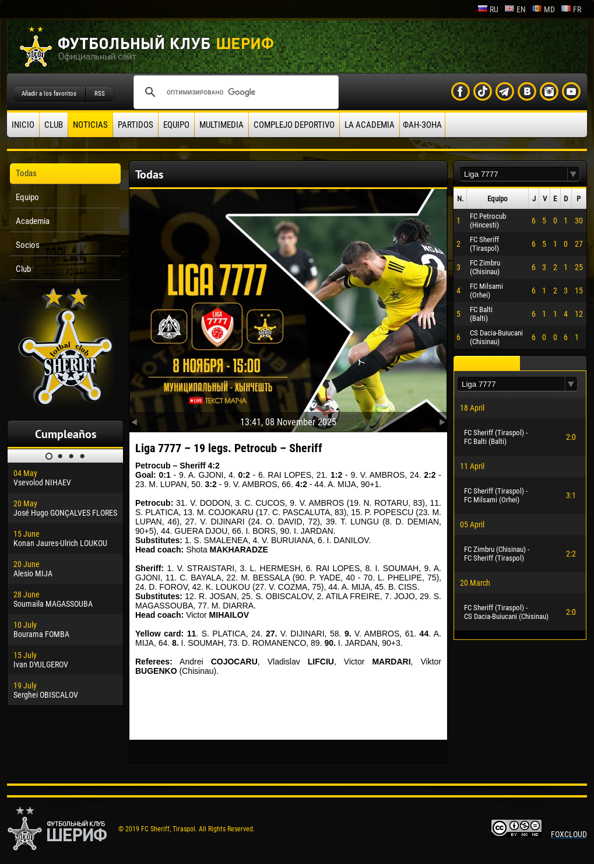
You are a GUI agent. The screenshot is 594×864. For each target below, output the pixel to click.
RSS (99, 93)
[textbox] (513, 174)
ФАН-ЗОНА (422, 125)
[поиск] (234, 92)
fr (571, 9)
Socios (28, 245)
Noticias (90, 125)
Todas (26, 173)
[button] (573, 174)
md (543, 9)
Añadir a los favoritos (49, 93)
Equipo (176, 125)
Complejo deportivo (294, 125)
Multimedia (221, 125)
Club (53, 125)
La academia (370, 125)
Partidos (135, 125)
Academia (33, 221)
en (515, 9)
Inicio (23, 125)
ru (487, 9)
